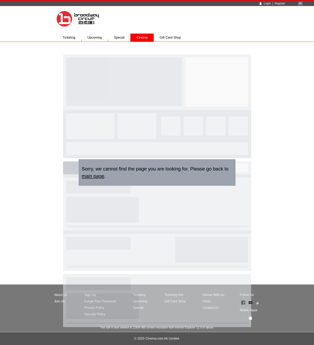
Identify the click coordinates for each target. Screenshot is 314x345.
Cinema (141, 37)
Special (122, 39)
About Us (61, 295)
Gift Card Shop (170, 37)
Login (267, 3)
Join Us (59, 301)
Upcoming (97, 39)
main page (93, 176)
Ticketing (72, 39)
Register (280, 3)
